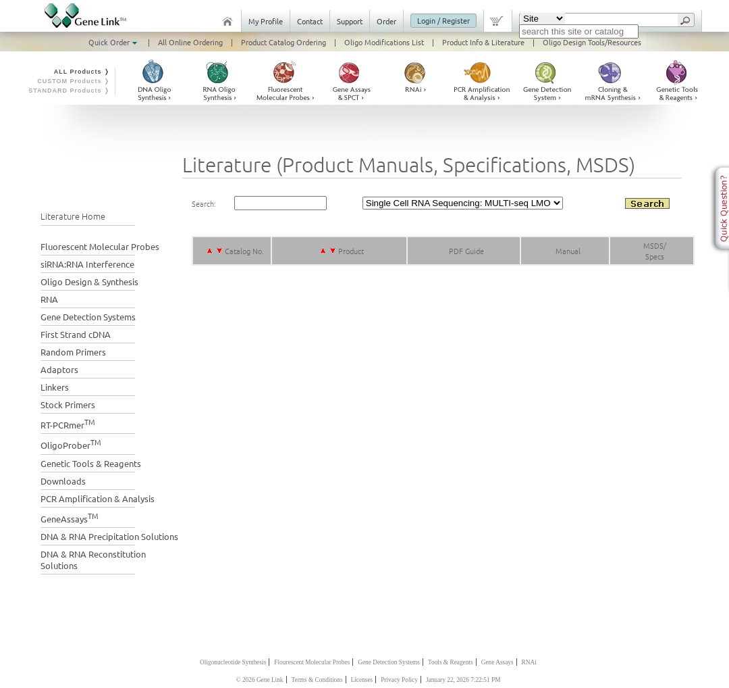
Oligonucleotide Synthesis (233, 662)
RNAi (529, 662)
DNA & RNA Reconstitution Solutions (93, 559)
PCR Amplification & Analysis (97, 498)
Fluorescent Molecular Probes (99, 246)
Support (349, 21)
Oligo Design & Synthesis (89, 281)
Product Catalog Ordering (283, 41)
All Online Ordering (190, 41)
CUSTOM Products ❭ (73, 81)
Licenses (362, 680)
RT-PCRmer (67, 423)
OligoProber (70, 444)
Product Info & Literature (483, 41)
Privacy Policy (399, 680)
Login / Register (443, 20)
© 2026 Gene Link (259, 680)
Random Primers (73, 352)
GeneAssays (69, 517)
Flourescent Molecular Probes (312, 662)
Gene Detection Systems (88, 316)
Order (386, 21)
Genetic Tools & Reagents (90, 463)
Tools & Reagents (450, 662)
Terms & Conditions (317, 680)
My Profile (265, 21)
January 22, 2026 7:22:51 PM (463, 680)
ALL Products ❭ (82, 71)
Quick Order (114, 41)
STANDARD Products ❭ (69, 90)
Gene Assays (497, 662)
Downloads (63, 481)
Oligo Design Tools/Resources (592, 41)
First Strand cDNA (75, 334)
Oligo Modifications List (384, 41)
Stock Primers (67, 404)
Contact (310, 21)
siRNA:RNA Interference (87, 264)
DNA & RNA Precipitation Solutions (109, 536)
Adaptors (59, 369)
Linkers (54, 387)
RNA (49, 299)
